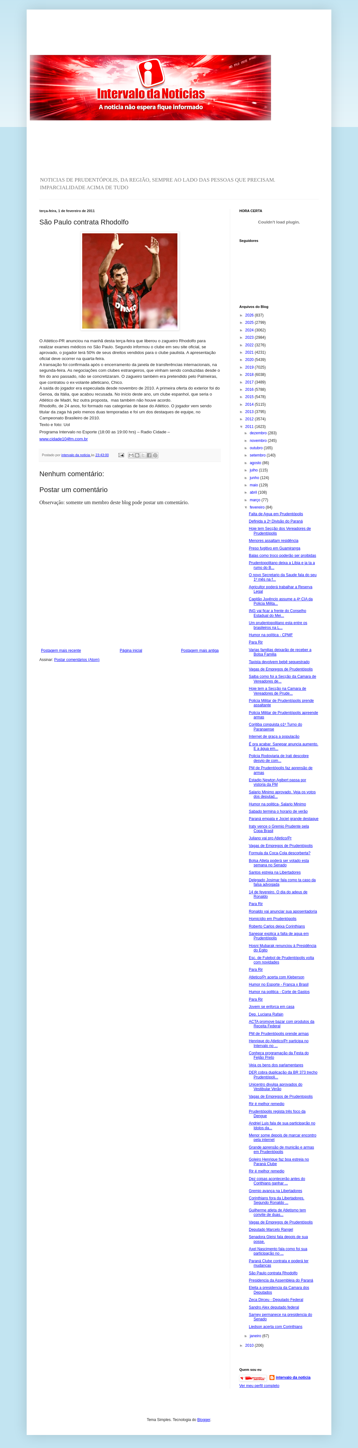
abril (254, 492)
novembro (259, 440)
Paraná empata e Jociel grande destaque (284, 819)
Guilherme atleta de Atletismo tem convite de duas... (277, 1212)
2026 (250, 315)
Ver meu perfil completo (259, 1386)
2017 (250, 382)
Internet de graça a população (274, 736)
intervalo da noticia (76, 455)
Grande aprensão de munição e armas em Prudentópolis (281, 1149)
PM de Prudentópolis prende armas (279, 1033)
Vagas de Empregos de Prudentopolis (281, 1096)
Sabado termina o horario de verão (278, 811)
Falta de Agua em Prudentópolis (276, 514)
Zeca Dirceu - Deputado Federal (276, 1300)
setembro (258, 455)
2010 (250, 1345)
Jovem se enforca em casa (271, 1006)
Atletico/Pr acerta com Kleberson (276, 977)
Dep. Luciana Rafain (266, 1014)
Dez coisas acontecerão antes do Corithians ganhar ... (277, 1181)
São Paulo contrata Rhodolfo (273, 1273)
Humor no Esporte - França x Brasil (278, 984)
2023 (250, 337)
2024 (250, 330)
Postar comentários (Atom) (77, 659)
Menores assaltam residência (273, 540)
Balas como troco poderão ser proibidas (282, 555)
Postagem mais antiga (200, 650)
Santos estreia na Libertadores (275, 872)
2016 (250, 389)
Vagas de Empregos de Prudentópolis (281, 669)
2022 (250, 345)
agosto (256, 463)
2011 (250, 426)
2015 (250, 397)
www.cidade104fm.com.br (63, 439)
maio (254, 485)
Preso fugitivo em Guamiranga (274, 548)
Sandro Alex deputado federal (274, 1307)
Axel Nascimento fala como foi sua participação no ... (278, 1251)
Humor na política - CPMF (271, 635)
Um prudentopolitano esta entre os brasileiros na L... (278, 625)
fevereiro (258, 507)
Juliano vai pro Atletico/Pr (270, 838)
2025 (250, 322)
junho (255, 478)
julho (254, 470)
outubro (257, 448)
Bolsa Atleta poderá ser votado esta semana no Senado (279, 862)
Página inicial (131, 650)
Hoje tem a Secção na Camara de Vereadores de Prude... (277, 690)
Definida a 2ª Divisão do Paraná (276, 521)
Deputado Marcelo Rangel (271, 1229)
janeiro (256, 1336)
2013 (250, 412)
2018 (250, 374)
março (256, 500)
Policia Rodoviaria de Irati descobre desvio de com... (279, 758)
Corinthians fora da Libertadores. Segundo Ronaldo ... (276, 1200)
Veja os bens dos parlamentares (276, 1065)
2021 (250, 352)
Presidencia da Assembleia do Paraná (281, 1280)
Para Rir (256, 642)
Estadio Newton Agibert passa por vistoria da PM (277, 782)
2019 (250, 367)
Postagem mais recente (61, 650)
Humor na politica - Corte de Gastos (279, 992)
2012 (250, 419)
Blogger (203, 1420)
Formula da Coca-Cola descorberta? (279, 853)
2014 (250, 404)
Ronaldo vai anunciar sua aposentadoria (283, 911)
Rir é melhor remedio (266, 1104)
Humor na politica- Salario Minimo (277, 804)
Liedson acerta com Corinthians (275, 1327)
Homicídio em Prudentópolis (272, 919)
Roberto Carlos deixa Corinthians (277, 926)
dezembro (259, 433)
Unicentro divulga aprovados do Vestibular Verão (275, 1086)
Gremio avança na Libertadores (275, 1191)
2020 (250, 359)
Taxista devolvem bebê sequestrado (279, 662)
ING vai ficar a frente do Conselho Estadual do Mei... (277, 613)
